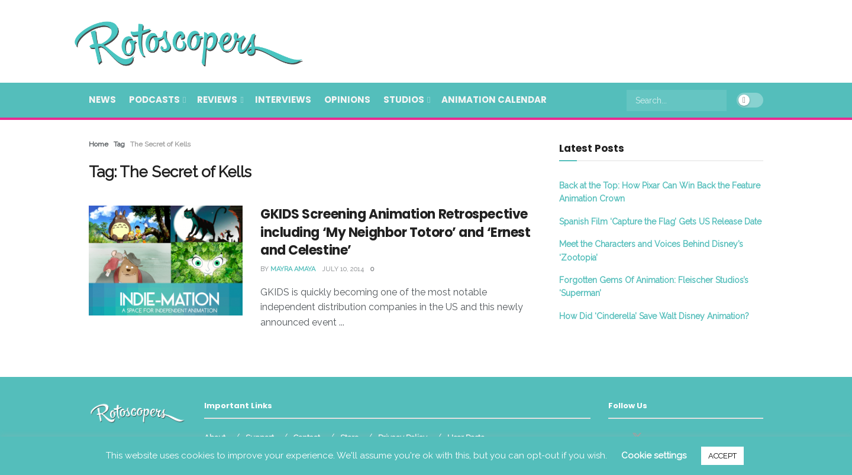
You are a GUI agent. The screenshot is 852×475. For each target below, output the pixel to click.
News (102, 99)
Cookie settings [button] (653, 455)
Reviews (217, 99)
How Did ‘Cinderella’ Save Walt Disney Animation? (654, 316)
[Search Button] (720, 100)
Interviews (283, 99)
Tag (119, 144)
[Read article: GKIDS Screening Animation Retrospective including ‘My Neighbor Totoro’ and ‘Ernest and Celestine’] (166, 260)
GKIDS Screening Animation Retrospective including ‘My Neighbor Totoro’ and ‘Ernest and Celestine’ (395, 232)
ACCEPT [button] (722, 455)
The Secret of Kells (160, 144)
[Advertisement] (548, 39)
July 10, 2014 (343, 269)
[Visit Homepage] (172, 41)
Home (98, 144)
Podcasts (154, 99)
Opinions (347, 99)
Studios (403, 99)
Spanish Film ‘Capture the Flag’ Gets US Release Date (660, 221)
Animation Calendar (494, 99)
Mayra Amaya (292, 269)
